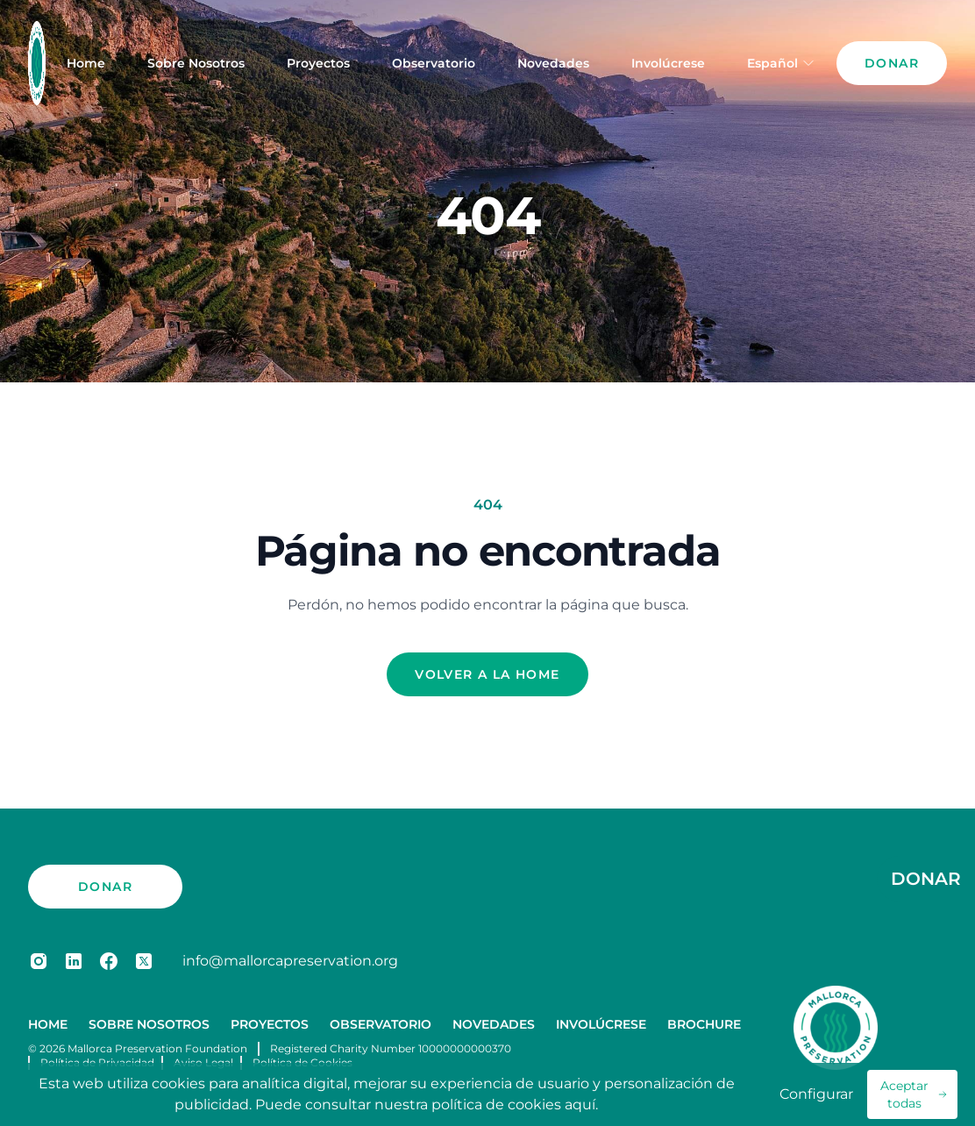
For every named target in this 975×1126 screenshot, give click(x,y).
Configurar (816, 1094)
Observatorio (433, 63)
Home (86, 63)
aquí (580, 1104)
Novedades (553, 63)
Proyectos (318, 63)
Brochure (704, 1024)
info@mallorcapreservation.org (290, 960)
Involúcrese (668, 63)
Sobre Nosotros (196, 63)
